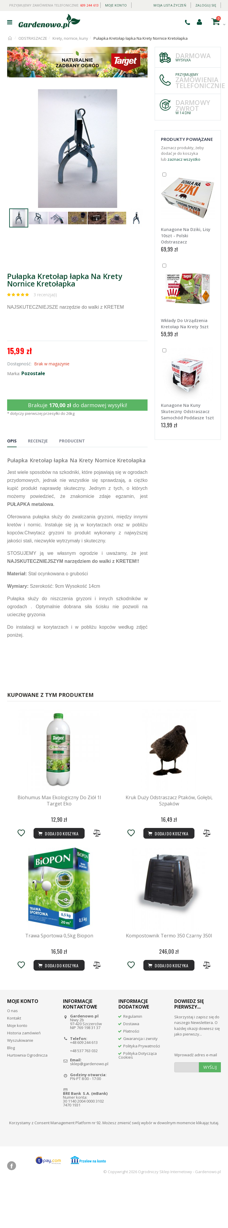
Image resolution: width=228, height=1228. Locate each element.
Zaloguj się (205, 5)
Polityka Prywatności (141, 1089)
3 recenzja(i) (45, 294)
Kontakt (14, 1061)
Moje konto (116, 5)
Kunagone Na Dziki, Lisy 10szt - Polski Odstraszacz (185, 236)
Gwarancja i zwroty (140, 1081)
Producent (72, 441)
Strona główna (10, 38)
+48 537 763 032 (84, 1093)
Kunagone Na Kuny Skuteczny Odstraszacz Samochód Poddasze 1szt (187, 411)
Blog (11, 1090)
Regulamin (132, 1059)
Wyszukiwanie (20, 1083)
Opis (12, 441)
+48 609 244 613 (84, 1085)
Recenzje (38, 441)
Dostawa (131, 1066)
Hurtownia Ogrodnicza (27, 1098)
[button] (142, 94)
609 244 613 (89, 5)
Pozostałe (33, 373)
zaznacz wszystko (183, 159)
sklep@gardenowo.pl (89, 1107)
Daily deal (140, 4)
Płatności (131, 1074)
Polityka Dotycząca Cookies (137, 1098)
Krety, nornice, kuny (70, 38)
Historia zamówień (24, 1076)
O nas (12, 1053)
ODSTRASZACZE (32, 38)
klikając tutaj (207, 1165)
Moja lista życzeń (169, 5)
